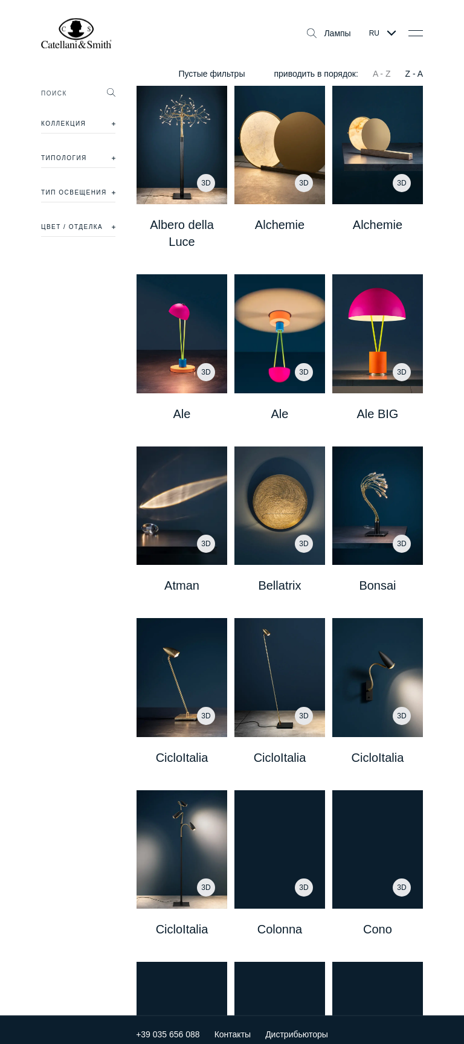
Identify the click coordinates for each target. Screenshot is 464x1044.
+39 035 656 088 (168, 1026)
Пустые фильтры (211, 74)
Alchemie (279, 224)
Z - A (414, 74)
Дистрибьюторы (296, 1026)
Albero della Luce (182, 233)
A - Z (382, 74)
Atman (181, 585)
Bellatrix (279, 585)
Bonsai (377, 585)
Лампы (328, 33)
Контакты (232, 1026)
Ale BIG (378, 413)
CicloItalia (182, 757)
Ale (182, 413)
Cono (377, 929)
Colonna (280, 929)
